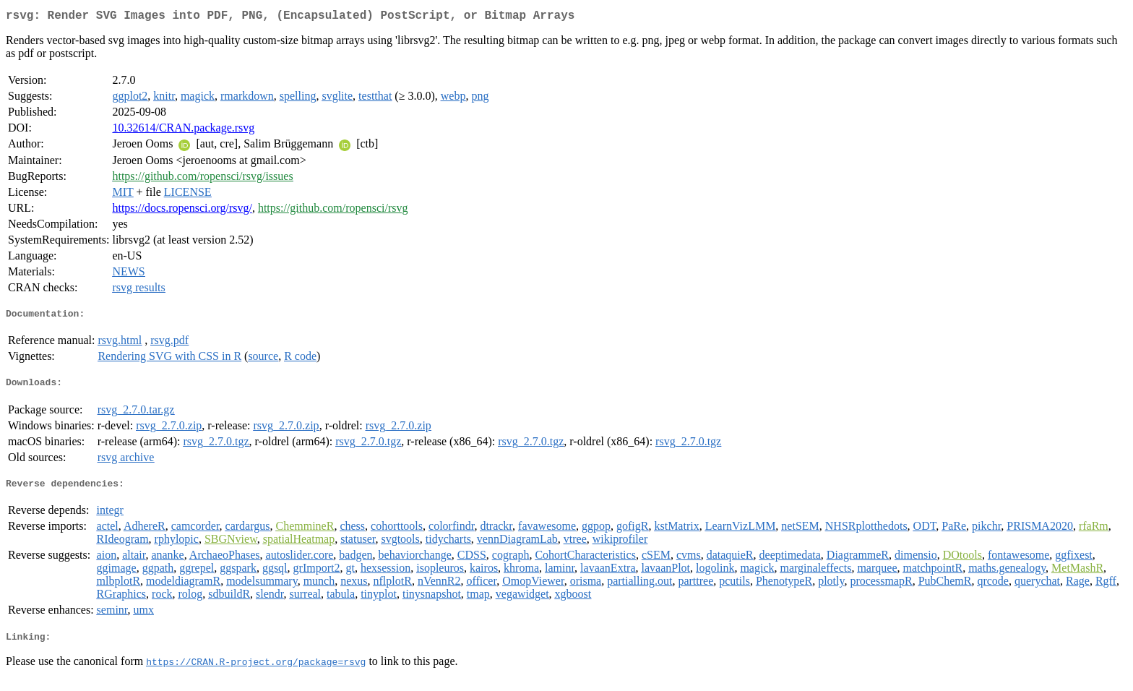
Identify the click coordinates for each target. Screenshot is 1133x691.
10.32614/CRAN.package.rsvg (183, 130)
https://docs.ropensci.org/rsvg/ (181, 211)
